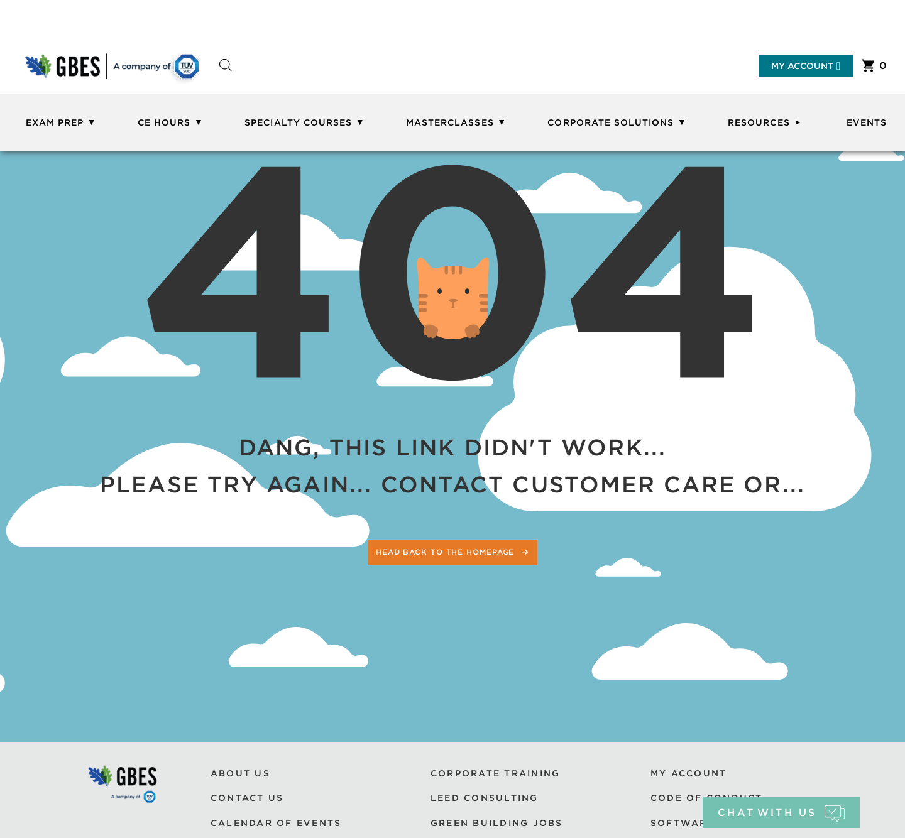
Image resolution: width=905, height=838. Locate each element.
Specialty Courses (298, 122)
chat (781, 812)
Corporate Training (495, 773)
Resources (758, 122)
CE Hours (164, 122)
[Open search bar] (225, 76)
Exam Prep (55, 122)
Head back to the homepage (446, 552)
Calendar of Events (276, 823)
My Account (805, 66)
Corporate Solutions (610, 122)
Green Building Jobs (497, 823)
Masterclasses (450, 122)
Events (867, 122)
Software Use (695, 823)
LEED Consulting (485, 798)
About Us (240, 773)
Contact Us (247, 798)
